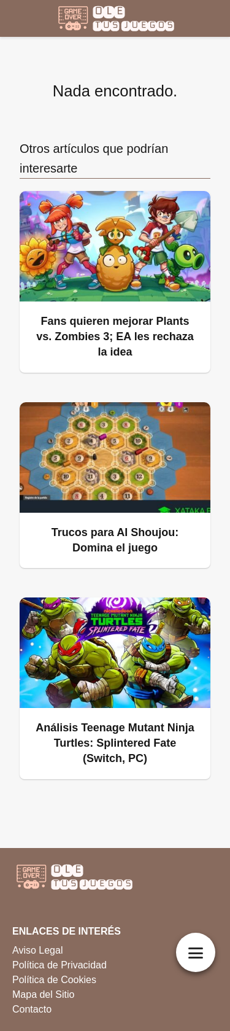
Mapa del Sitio (43, 994)
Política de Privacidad (59, 965)
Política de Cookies (54, 980)
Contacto (32, 1009)
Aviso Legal (37, 950)
